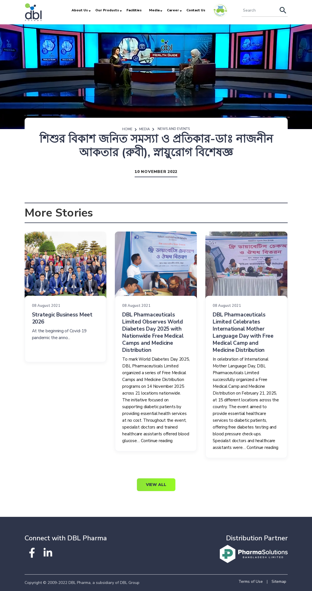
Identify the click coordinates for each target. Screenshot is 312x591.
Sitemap (279, 581)
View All (156, 484)
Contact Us (195, 10)
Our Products (107, 10)
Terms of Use (250, 581)
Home (127, 129)
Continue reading (157, 441)
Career (173, 10)
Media (154, 10)
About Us (80, 10)
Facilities (134, 10)
